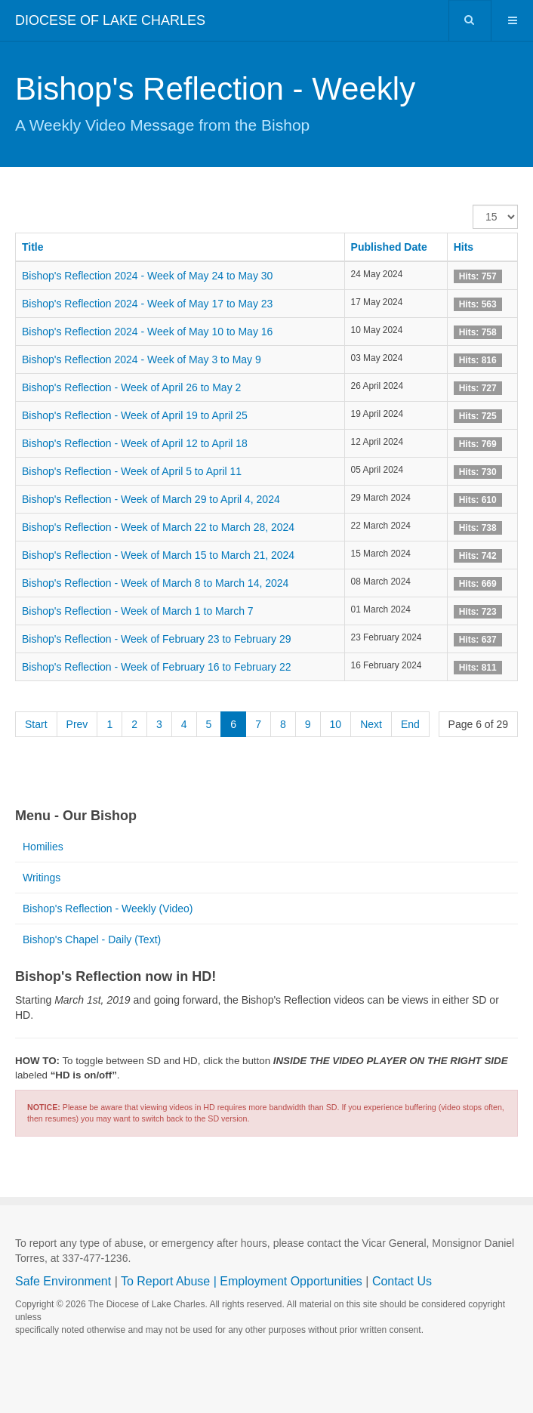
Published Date (389, 247)
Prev (77, 724)
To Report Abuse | (170, 1281)
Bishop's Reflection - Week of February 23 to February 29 (156, 639)
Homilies (43, 847)
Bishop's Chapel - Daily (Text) (92, 939)
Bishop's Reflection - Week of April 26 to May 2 (131, 387)
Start (36, 724)
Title (33, 247)
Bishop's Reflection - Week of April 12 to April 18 (135, 443)
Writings (41, 878)
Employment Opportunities (291, 1281)
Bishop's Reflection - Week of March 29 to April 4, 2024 (151, 499)
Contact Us (402, 1281)
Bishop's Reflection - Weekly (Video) (108, 908)
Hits (463, 247)
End (410, 724)
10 (336, 724)
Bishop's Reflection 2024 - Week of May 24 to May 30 (147, 276)
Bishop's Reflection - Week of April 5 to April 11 (132, 471)
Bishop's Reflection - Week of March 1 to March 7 (138, 611)
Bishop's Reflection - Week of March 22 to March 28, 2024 (158, 527)
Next (371, 724)
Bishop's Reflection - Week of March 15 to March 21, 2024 (158, 555)
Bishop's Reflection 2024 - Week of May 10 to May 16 (147, 331)
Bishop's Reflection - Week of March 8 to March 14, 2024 (155, 583)
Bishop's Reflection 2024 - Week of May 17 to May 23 (147, 304)
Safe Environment (63, 1281)
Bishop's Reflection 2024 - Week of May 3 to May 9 (141, 359)
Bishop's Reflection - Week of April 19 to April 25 (135, 415)
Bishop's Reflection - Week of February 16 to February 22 (156, 667)
